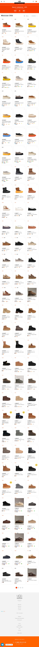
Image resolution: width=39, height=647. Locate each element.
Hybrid (2, 611)
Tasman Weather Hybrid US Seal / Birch (6, 179)
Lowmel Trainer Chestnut (19, 282)
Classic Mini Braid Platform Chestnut (5, 422)
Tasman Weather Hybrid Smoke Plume (19, 103)
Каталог (7, 14)
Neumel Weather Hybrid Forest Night (32, 67)
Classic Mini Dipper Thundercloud (18, 335)
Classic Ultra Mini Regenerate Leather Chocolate (18, 581)
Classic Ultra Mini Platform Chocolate (6, 405)
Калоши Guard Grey (18, 232)
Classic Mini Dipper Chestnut (5, 335)
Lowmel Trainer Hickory (32, 282)
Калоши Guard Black (5, 232)
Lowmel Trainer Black (31, 266)
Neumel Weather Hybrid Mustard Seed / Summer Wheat (6, 85)
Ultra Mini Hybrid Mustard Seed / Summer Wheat (32, 31)
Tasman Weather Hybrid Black (19, 122)
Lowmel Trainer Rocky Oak (6, 300)
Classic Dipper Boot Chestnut (5, 352)
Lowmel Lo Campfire (18, 266)
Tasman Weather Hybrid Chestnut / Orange (32, 141)
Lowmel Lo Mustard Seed (32, 249)
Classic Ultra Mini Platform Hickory (6, 387)
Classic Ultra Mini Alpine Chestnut (32, 563)
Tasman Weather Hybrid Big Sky (6, 141)
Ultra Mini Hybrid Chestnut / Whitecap (19, 31)
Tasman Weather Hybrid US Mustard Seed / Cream (32, 159)
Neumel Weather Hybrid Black (32, 85)
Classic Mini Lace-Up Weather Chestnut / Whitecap (5, 215)
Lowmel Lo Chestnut (5, 249)
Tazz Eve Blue (4, 562)
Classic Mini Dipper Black (32, 334)
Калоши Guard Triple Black (32, 214)
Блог (19, 628)
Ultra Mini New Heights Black (19, 317)
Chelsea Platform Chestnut (5, 475)
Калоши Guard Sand (18, 214)
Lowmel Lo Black (18, 249)
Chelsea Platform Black (19, 474)
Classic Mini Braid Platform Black (18, 422)
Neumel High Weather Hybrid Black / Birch (19, 49)
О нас (19, 623)
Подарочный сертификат (19, 618)
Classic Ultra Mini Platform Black (32, 370)
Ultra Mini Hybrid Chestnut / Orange (6, 31)
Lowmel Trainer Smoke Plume (19, 300)
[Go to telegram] (2, 644)
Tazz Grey (29, 509)
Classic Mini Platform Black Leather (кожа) (31, 457)
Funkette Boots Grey (18, 492)
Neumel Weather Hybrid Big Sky (19, 67)
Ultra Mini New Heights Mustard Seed (6, 317)
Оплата (19, 630)
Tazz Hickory (17, 527)
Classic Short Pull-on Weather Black (18, 179)
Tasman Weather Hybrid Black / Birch (19, 141)
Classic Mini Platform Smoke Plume (5, 457)
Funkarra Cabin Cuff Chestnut (31, 352)
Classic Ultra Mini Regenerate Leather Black (6, 581)
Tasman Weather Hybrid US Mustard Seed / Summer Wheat (6, 160)
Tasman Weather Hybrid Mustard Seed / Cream (6, 103)
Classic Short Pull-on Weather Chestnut (31, 179)
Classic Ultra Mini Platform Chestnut (19, 370)
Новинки (19, 616)
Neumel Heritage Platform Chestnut (6, 493)
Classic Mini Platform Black (5, 440)
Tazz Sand (16, 509)
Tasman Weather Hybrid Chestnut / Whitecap (32, 103)
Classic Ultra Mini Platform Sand (19, 405)
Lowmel (19, 609)
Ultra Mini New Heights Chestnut (32, 317)
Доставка (19, 625)
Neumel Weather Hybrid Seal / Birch (19, 85)
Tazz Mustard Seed (31, 527)
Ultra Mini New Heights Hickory (32, 300)
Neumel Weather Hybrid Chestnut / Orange (6, 67)
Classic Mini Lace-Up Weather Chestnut (31, 197)
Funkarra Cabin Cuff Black (6, 369)
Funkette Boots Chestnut (32, 492)
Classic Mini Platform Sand (19, 457)
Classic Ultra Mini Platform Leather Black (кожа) (32, 405)
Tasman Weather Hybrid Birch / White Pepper (32, 122)
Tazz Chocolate (4, 527)
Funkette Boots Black (5, 509)
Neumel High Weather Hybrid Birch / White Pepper (6, 49)
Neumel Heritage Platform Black (32, 475)
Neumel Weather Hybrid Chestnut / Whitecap (32, 49)
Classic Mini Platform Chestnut (31, 422)
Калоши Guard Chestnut (32, 232)
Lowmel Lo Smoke (5, 266)
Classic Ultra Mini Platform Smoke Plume (32, 387)
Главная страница (3, 14)
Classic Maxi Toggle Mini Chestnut (19, 197)
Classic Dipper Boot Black (19, 352)
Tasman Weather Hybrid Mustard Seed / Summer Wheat (6, 122)
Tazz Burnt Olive (18, 562)
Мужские (19, 606)
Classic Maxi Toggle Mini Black (6, 197)
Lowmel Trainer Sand (6, 282)
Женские (19, 604)
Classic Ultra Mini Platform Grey (19, 387)
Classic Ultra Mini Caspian (32, 580)
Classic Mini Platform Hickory (31, 440)
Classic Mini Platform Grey (19, 439)
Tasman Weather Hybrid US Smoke (19, 159)
